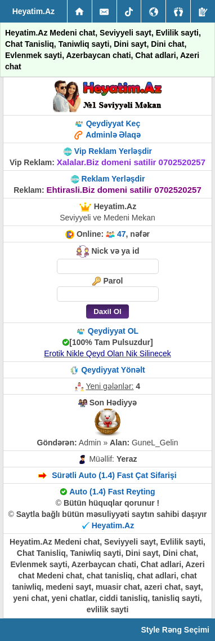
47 (121, 233)
